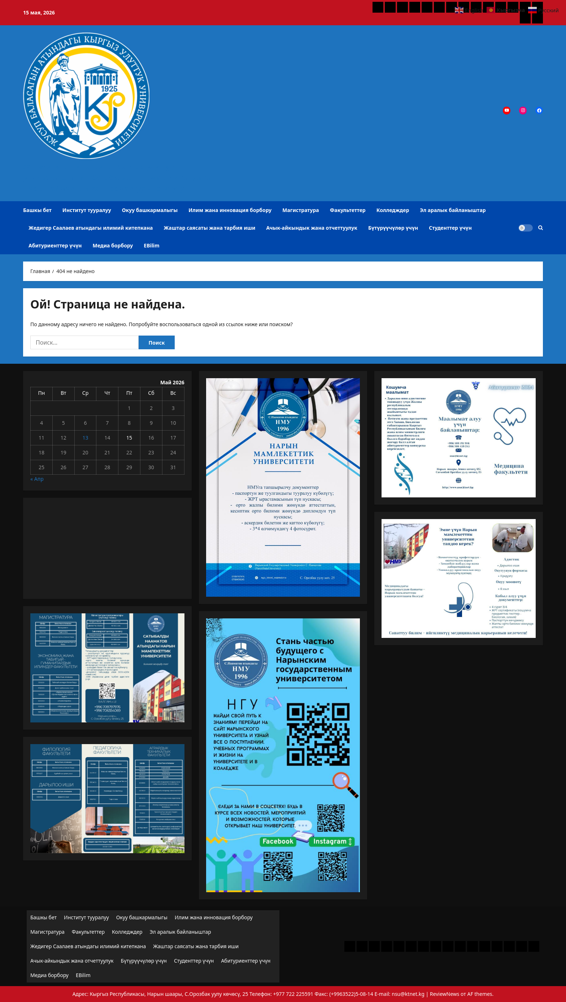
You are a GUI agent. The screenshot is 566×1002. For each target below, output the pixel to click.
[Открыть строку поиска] (540, 227)
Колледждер (392, 210)
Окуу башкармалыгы (150, 210)
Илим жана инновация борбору (229, 210)
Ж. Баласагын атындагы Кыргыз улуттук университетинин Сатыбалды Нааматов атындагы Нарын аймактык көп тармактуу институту (117, 177)
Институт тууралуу (86, 210)
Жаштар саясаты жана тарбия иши (209, 227)
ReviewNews (445, 993)
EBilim (151, 245)
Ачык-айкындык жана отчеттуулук (311, 227)
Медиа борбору (113, 245)
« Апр (37, 478)
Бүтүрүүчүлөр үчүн (393, 227)
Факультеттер (348, 210)
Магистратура (300, 210)
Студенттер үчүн (450, 227)
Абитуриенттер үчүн (55, 245)
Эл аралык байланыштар (453, 210)
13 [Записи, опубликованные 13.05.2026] (85, 437)
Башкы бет (37, 210)
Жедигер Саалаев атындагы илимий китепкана (91, 227)
